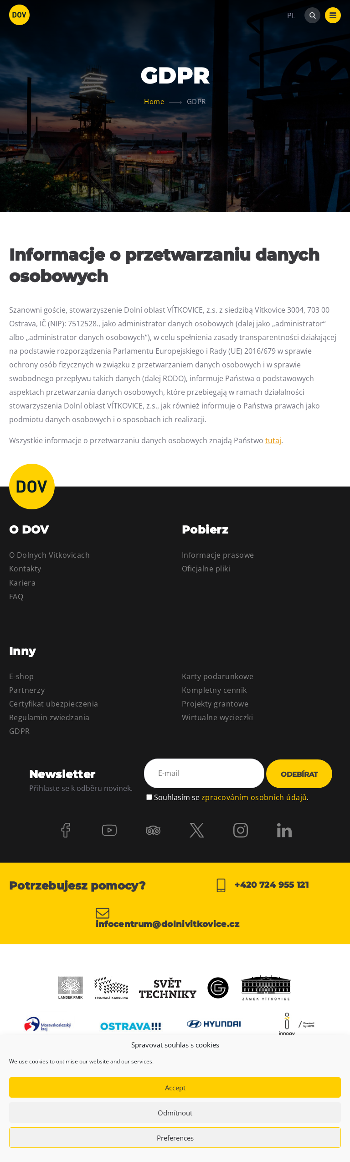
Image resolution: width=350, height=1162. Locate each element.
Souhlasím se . (231, 797)
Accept (175, 1087)
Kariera (22, 583)
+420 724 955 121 (261, 885)
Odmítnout (175, 1112)
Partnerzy (27, 690)
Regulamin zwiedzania (49, 717)
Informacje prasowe (218, 555)
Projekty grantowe (215, 704)
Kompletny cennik (214, 690)
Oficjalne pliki (206, 569)
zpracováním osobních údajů (254, 797)
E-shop (21, 676)
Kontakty (25, 569)
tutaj (273, 440)
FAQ (16, 596)
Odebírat (299, 774)
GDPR (19, 731)
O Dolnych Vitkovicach (49, 555)
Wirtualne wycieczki (217, 717)
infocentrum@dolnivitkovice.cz (167, 917)
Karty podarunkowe (217, 676)
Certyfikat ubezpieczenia (53, 704)
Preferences (175, 1137)
